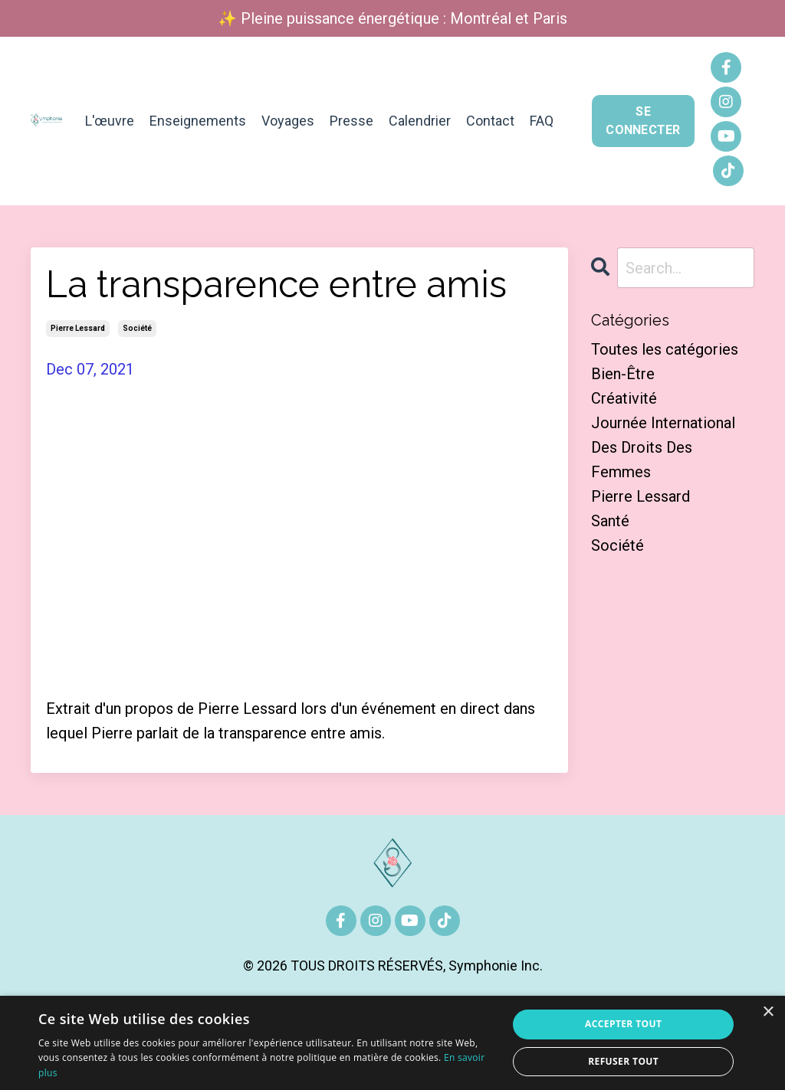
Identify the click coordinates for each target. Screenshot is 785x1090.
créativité (624, 398)
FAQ (541, 121)
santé (610, 521)
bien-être (623, 374)
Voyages (287, 121)
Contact (490, 121)
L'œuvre (109, 121)
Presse (351, 121)
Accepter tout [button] (623, 1023)
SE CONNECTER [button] (643, 120)
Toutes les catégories (664, 349)
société (137, 328)
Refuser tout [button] (623, 1061)
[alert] (392, 1043)
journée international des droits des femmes (663, 447)
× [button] (768, 1012)
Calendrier (420, 121)
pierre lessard (78, 328)
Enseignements (197, 121)
